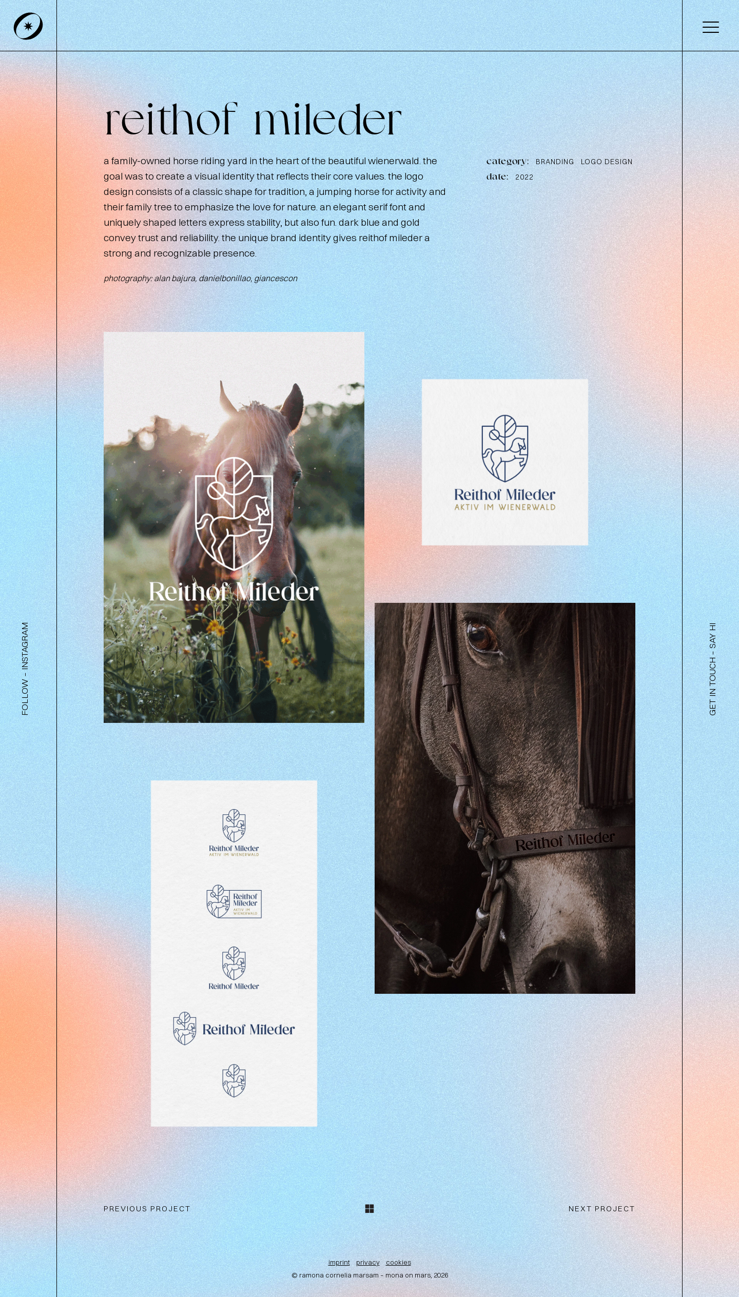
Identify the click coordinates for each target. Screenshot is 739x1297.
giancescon (275, 278)
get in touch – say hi (712, 669)
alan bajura (174, 278)
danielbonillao (224, 278)
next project (602, 1208)
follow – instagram (24, 669)
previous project (147, 1208)
